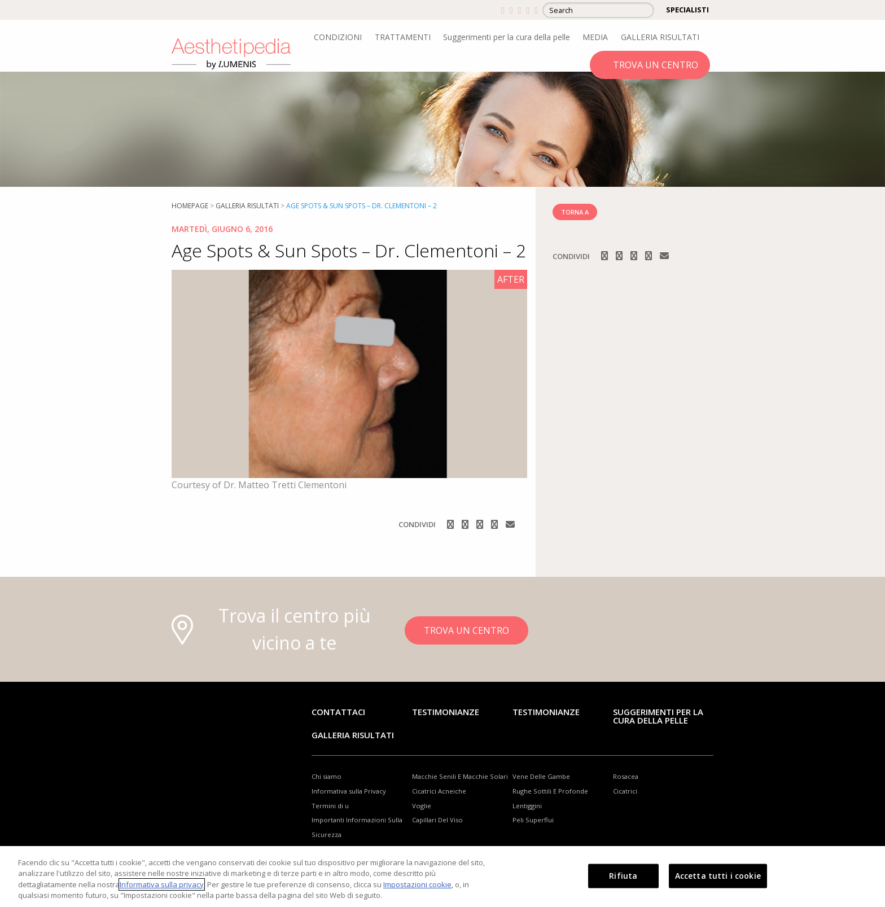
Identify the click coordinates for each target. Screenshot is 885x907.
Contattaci (338, 711)
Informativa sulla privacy (162, 884)
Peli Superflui (533, 820)
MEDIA (595, 37)
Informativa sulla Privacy (349, 791)
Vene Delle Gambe (541, 776)
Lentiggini (527, 805)
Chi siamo (326, 776)
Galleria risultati (247, 206)
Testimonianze (445, 711)
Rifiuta (623, 875)
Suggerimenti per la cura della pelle (506, 37)
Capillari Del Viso (437, 820)
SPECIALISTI (687, 10)
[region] (442, 876)
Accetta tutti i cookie (718, 875)
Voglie (421, 805)
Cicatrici (625, 791)
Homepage (190, 206)
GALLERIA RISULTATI (660, 37)
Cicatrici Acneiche (439, 791)
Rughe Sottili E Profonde (550, 791)
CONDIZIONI (338, 37)
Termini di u (330, 805)
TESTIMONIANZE (546, 711)
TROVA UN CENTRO (655, 65)
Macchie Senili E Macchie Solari (460, 776)
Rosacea (625, 776)
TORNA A (575, 212)
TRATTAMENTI (403, 37)
